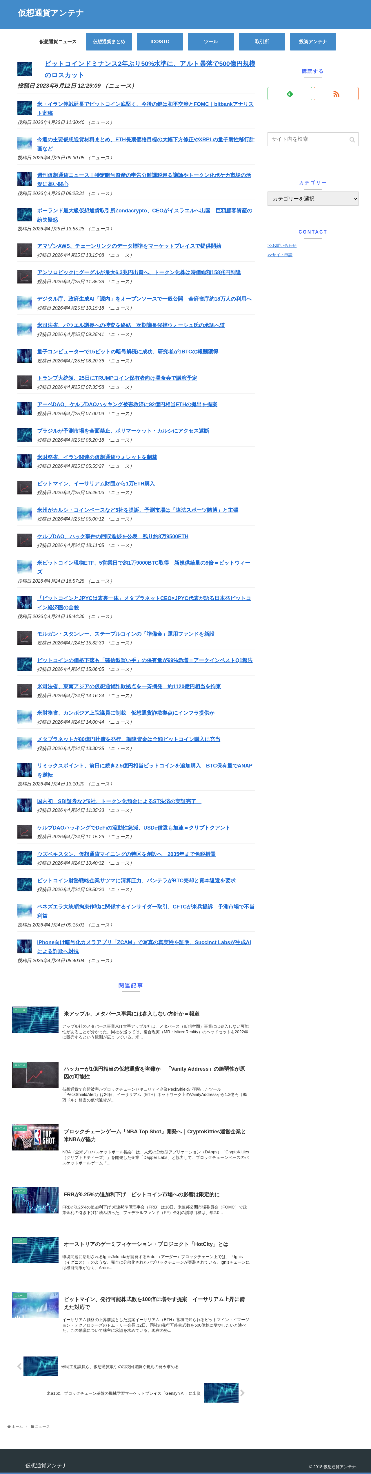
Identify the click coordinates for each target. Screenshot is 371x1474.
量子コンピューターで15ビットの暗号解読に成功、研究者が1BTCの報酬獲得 (127, 352)
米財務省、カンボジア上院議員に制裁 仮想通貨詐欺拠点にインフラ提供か (125, 713)
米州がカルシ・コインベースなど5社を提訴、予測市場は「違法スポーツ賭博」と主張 (137, 510)
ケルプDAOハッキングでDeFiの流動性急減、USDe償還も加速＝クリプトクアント (133, 828)
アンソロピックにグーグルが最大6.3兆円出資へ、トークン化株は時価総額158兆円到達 (139, 272)
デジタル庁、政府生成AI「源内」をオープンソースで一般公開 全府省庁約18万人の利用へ (144, 299)
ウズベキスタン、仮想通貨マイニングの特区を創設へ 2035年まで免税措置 (126, 854)
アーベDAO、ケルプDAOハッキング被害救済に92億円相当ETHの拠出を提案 (127, 404)
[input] (313, 139)
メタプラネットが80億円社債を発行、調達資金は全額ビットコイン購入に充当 (128, 739)
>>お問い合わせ (282, 245)
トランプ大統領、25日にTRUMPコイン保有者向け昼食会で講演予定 (117, 378)
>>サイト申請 (280, 254)
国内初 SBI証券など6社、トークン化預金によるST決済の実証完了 (119, 801)
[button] (352, 140)
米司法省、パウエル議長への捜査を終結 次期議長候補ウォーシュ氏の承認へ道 (131, 325)
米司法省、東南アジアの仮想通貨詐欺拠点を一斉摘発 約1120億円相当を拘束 (129, 686)
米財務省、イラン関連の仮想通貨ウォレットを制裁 (97, 457)
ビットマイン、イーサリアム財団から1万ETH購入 (96, 484)
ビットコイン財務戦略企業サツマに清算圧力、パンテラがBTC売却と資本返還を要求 (136, 881)
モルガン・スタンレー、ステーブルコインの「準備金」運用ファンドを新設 (125, 634)
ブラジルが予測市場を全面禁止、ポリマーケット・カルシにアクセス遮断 (123, 431)
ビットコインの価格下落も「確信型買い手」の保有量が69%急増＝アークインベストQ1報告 (145, 660)
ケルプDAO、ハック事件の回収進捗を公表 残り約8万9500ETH (112, 536)
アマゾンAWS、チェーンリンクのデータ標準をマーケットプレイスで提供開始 (129, 246)
